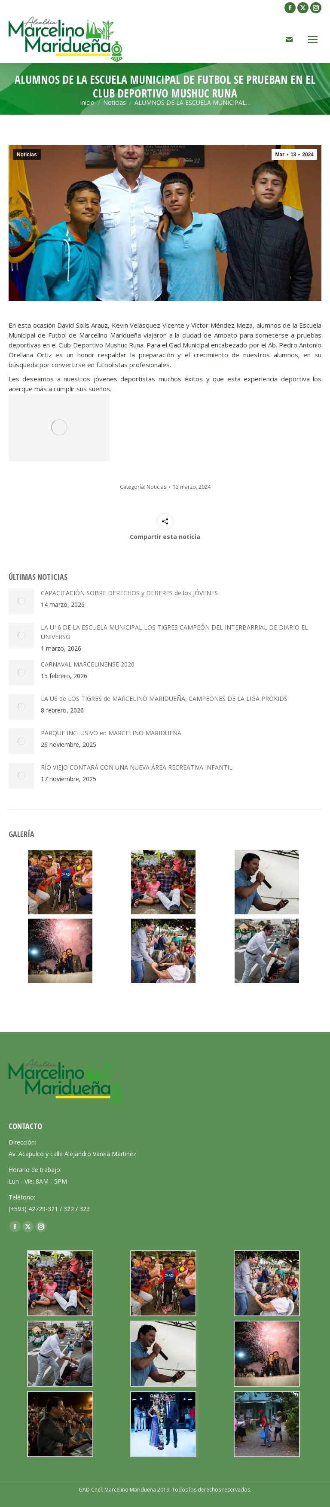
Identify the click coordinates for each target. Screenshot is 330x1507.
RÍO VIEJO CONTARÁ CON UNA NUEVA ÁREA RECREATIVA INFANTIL (136, 767)
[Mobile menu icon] (312, 39)
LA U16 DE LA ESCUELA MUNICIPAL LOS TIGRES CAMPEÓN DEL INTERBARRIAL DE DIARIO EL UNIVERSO (174, 632)
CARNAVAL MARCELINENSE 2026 (87, 664)
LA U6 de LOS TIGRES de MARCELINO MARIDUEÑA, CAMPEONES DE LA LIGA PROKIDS (164, 698)
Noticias (27, 155)
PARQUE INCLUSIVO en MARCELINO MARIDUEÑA (111, 733)
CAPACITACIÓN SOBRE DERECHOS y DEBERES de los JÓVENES (129, 593)
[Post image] (21, 601)
